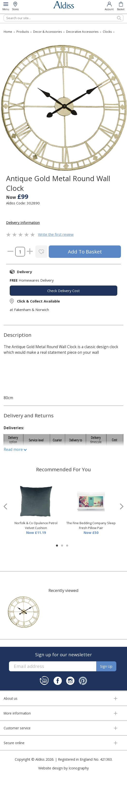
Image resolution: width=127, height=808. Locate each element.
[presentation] (5, 507)
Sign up (106, 666)
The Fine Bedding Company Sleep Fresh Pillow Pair (91, 525)
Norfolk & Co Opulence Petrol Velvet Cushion (36, 525)
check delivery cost (63, 290)
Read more (15, 449)
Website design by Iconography (63, 768)
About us (10, 698)
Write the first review (56, 234)
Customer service (17, 728)
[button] (57, 546)
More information (17, 713)
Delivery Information (23, 222)
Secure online (14, 743)
